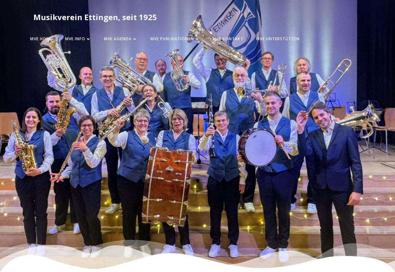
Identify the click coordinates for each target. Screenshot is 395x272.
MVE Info (78, 39)
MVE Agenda (121, 39)
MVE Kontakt (228, 39)
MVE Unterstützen (278, 39)
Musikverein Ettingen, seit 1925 (95, 17)
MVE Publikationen (175, 39)
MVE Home (41, 39)
